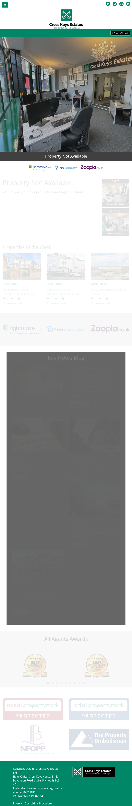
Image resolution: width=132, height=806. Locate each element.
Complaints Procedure (38, 803)
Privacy (17, 803)
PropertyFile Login (120, 33)
